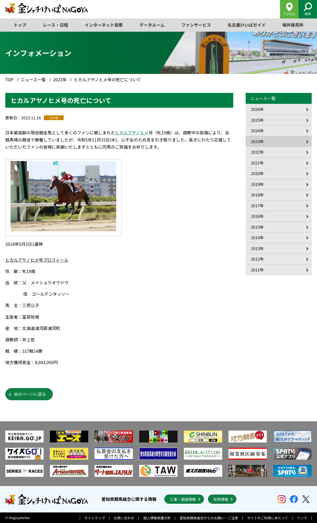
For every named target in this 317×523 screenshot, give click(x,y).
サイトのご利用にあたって (267, 517)
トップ (20, 25)
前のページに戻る (30, 394)
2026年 (257, 109)
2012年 (257, 259)
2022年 (257, 152)
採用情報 (220, 499)
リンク (302, 517)
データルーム (152, 25)
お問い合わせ (124, 517)
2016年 (257, 216)
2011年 (257, 269)
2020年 (257, 173)
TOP (9, 79)
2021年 (257, 163)
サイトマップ (94, 517)
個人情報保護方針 (157, 517)
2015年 (257, 227)
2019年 (257, 184)
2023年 (60, 79)
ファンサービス (196, 25)
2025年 (257, 120)
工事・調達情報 (183, 499)
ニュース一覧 (33, 79)
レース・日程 (55, 25)
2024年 (257, 130)
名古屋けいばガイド (246, 25)
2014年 (257, 237)
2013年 (257, 248)
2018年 (257, 194)
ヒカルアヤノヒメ (132, 132)
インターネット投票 (104, 25)
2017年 (257, 205)
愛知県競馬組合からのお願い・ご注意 (209, 517)
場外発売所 (292, 25)
